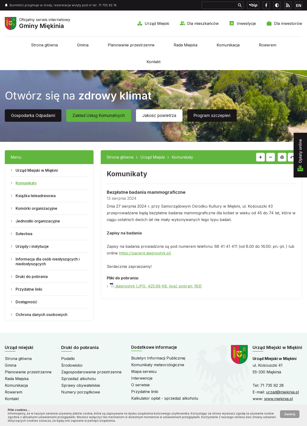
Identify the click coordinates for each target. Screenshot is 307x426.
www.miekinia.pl (278, 398)
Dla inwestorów (288, 23)
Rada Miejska (185, 45)
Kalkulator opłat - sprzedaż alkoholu (164, 398)
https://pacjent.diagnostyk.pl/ (145, 253)
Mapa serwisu (144, 371)
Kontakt (153, 61)
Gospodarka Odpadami (33, 115)
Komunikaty (26, 183)
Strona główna (44, 45)
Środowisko (72, 365)
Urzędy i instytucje (32, 246)
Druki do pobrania (32, 276)
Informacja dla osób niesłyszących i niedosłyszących (48, 261)
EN (298, 5)
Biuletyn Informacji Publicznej (158, 358)
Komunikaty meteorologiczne (157, 364)
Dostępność (26, 301)
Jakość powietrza (159, 115)
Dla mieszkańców (203, 23)
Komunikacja (228, 45)
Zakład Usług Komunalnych (98, 115)
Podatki (68, 358)
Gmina (83, 45)
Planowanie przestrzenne (131, 45)
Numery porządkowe (80, 392)
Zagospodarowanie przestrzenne (91, 372)
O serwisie (140, 384)
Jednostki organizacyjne (38, 221)
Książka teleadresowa (36, 195)
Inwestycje (246, 23)
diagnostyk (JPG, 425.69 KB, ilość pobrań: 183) (156, 286)
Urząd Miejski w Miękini (37, 170)
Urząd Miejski (157, 23)
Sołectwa (24, 233)
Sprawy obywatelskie (80, 385)
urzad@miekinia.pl (282, 392)
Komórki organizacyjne (36, 208)
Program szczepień (212, 115)
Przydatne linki (29, 289)
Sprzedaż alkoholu (78, 378)
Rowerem (267, 45)
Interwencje (142, 378)
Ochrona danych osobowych (41, 314)
